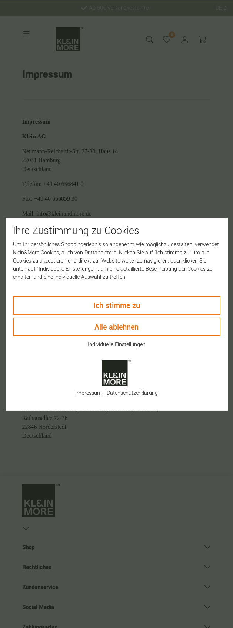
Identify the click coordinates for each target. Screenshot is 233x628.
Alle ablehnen (116, 326)
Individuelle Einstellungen (117, 344)
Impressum (88, 393)
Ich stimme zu (116, 305)
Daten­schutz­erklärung (132, 393)
